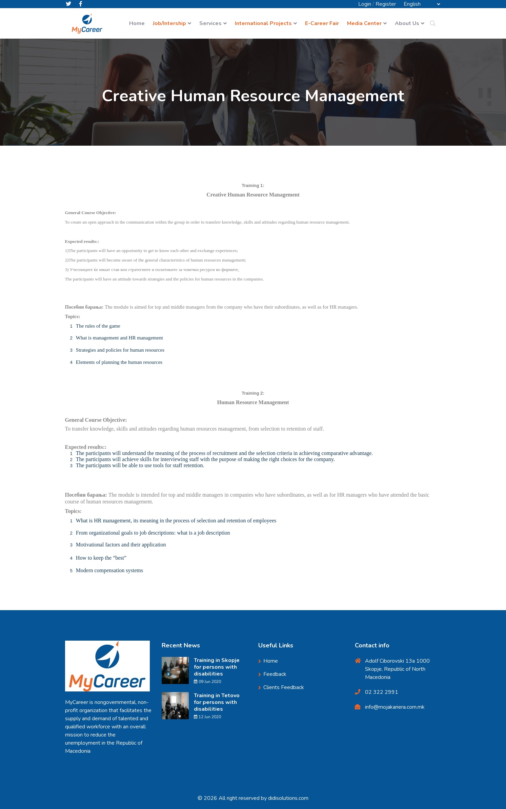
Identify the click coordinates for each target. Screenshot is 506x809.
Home (137, 23)
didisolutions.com (288, 798)
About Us (407, 23)
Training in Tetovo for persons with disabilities (217, 702)
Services (210, 23)
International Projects (263, 23)
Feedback (274, 674)
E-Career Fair (322, 23)
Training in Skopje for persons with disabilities (217, 667)
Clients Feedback (283, 687)
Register (386, 4)
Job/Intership (169, 23)
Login (364, 4)
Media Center (364, 23)
